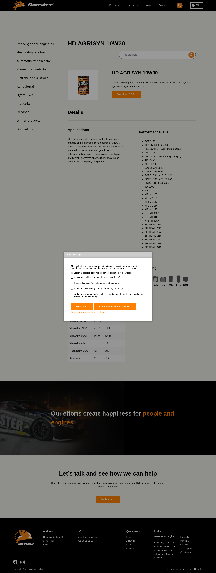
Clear (102, 312)
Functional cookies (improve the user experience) (97, 277)
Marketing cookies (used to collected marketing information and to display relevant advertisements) (108, 295)
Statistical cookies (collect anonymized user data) (97, 283)
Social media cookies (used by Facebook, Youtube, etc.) (100, 289)
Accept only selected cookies (84, 312)
